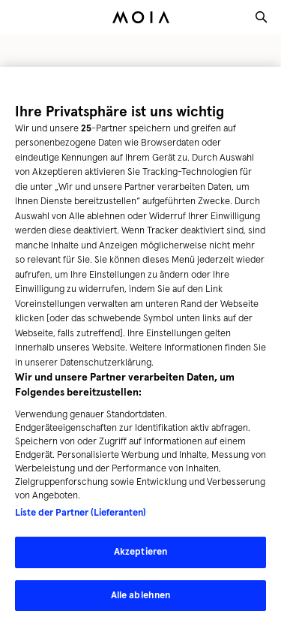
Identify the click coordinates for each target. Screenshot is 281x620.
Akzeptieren (140, 555)
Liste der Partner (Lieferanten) (80, 516)
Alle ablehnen (141, 599)
